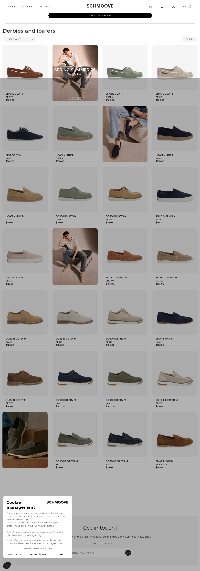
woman (109, 543)
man (93, 543)
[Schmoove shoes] (100, 6)
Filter (189, 39)
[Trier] (20, 39)
